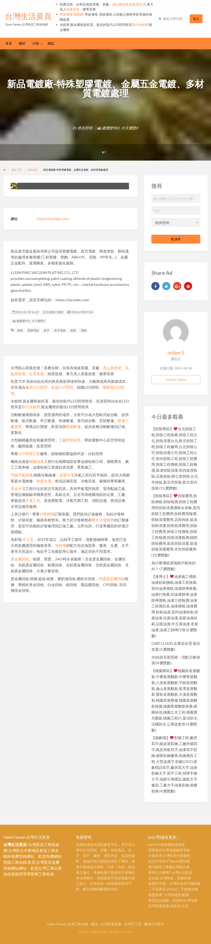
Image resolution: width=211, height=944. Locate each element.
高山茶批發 (120, 4)
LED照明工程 (29, 453)
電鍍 (84, 330)
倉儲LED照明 (62, 387)
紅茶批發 (36, 373)
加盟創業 (178, 895)
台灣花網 (190, 900)
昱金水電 (18, 488)
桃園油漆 (36, 461)
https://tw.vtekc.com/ (53, 219)
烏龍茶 (134, 4)
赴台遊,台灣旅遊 (160, 878)
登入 (196, 19)
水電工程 (32, 500)
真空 (46, 330)
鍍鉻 (73, 330)
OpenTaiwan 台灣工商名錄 (67, 924)
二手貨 (182, 889)
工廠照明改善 (70, 440)
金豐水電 (66, 475)
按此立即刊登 (171, 19)
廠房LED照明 (36, 387)
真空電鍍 (60, 330)
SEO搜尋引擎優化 (162, 867)
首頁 (8, 43)
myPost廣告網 (159, 844)
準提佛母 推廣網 (71, 14)
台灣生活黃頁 (28, 16)
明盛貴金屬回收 (112, 578)
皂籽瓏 (60, 545)
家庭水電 (43, 481)
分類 (35, 43)
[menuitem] (170, 19)
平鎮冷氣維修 (22, 475)
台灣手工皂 (132, 924)
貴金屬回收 (20, 559)
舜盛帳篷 (73, 426)
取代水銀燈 (140, 24)
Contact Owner (175, 379)
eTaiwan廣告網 (178, 861)
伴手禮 (188, 883)
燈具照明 (85, 128)
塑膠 (20, 330)
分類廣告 (183, 855)
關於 (22, 43)
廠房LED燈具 (154, 924)
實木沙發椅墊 (103, 520)
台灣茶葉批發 (158, 906)
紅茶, (143, 4)
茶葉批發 (72, 9)
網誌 (51, 43)
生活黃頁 (185, 872)
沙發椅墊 (47, 514)
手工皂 (27, 539)
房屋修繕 (155, 850)
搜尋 (176, 239)
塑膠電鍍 (33, 330)
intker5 (175, 353)
